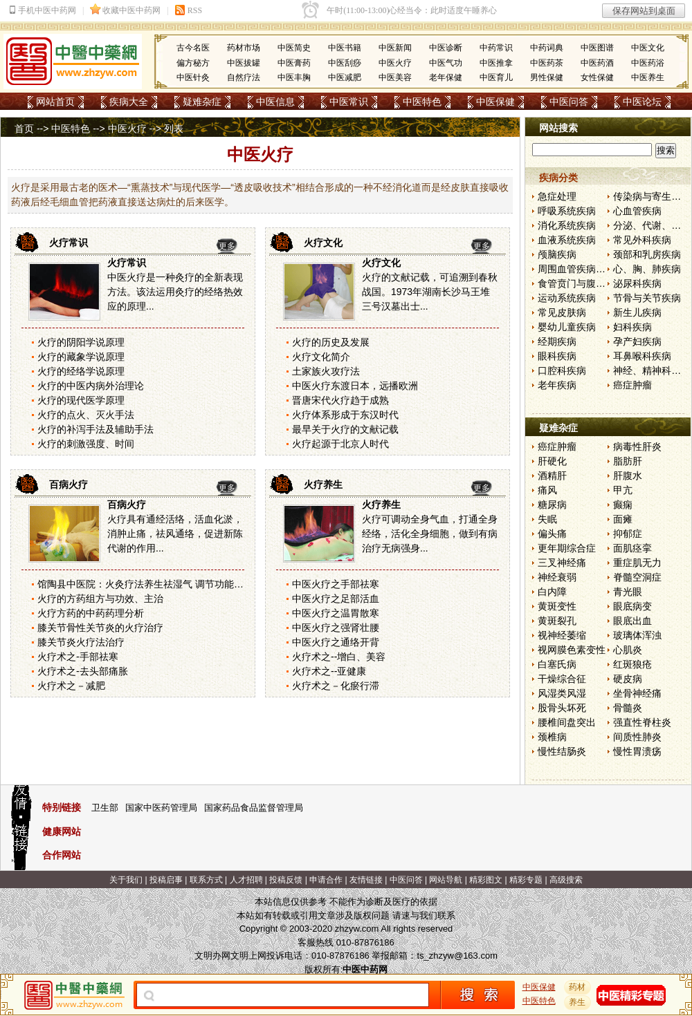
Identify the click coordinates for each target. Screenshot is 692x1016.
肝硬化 (552, 461)
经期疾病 (557, 341)
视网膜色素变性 (572, 649)
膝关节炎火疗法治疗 (81, 642)
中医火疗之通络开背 (335, 642)
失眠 (547, 519)
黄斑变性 (557, 606)
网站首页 (55, 101)
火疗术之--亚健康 (329, 671)
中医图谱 (597, 48)
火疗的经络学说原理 (81, 371)
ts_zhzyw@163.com (457, 955)
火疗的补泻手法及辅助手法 (95, 429)
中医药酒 (597, 63)
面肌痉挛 (632, 548)
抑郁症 (627, 533)
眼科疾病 (557, 355)
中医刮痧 (344, 63)
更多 (227, 246)
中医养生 (647, 77)
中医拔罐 (243, 63)
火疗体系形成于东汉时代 (345, 414)
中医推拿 (496, 63)
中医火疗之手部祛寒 (335, 584)
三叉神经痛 (562, 562)
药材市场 (243, 48)
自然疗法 (243, 77)
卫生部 (104, 807)
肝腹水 (627, 475)
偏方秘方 (193, 63)
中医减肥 (344, 77)
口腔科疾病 (562, 370)
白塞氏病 (557, 664)
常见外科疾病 (642, 239)
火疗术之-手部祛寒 (77, 656)
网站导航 (445, 880)
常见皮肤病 (562, 312)
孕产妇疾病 (637, 341)
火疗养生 (323, 484)
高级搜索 (566, 880)
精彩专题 (526, 880)
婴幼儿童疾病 (567, 326)
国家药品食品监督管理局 (253, 807)
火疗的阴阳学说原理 (81, 342)
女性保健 (597, 77)
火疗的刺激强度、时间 (85, 443)
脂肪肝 (627, 461)
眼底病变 (632, 606)
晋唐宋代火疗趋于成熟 (340, 400)
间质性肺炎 (637, 736)
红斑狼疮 (632, 664)
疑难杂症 (202, 101)
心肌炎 (627, 649)
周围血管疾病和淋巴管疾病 (596, 268)
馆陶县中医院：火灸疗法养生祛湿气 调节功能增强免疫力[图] (167, 584)
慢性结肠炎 (562, 751)
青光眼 (627, 591)
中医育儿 (496, 77)
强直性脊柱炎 (642, 722)
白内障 (552, 591)
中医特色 (422, 101)
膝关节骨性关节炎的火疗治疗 (100, 627)
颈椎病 (552, 736)
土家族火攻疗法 (326, 371)
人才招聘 (246, 880)
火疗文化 (323, 242)
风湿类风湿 (562, 693)
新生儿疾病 (637, 312)
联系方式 (206, 880)
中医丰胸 (294, 77)
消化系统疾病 (567, 225)
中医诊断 (445, 48)
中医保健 (495, 101)
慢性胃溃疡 (637, 751)
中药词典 (546, 48)
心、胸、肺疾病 (647, 268)
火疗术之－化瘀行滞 (335, 685)
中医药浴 (647, 63)
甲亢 (622, 490)
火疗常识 (68, 242)
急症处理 (557, 196)
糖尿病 (552, 504)
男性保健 (546, 77)
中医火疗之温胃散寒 (335, 613)
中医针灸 (193, 77)
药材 (578, 987)
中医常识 (348, 101)
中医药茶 (546, 63)
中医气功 (445, 63)
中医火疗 (395, 63)
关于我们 (126, 880)
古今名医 (193, 48)
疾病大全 (128, 101)
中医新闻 (395, 48)
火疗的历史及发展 (331, 342)
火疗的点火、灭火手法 (85, 414)
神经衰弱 (557, 577)
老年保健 (445, 77)
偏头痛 (552, 533)
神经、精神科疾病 (652, 370)
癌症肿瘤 (632, 385)
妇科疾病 (632, 326)
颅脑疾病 (557, 254)
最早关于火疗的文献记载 (345, 429)
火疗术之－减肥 (71, 685)
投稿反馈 (285, 880)
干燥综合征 (562, 678)
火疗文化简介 (321, 356)
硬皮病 (627, 678)
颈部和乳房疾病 (647, 254)
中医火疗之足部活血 (335, 598)
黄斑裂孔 (557, 620)
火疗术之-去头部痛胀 (82, 671)
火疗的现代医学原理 (81, 400)
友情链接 (366, 880)
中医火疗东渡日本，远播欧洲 (355, 385)
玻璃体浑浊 (637, 635)
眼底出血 (632, 620)
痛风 (547, 490)
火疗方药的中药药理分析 (90, 613)
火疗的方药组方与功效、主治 (100, 598)
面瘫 (622, 519)
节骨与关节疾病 (647, 297)
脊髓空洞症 (637, 577)
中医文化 (647, 48)
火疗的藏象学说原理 (81, 356)
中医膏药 (294, 63)
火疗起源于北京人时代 (340, 443)
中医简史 (294, 48)
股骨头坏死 (562, 707)
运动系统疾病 (567, 297)
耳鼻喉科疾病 (642, 355)
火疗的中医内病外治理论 (90, 385)
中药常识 (496, 48)
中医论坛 (642, 101)
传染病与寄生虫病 (652, 196)
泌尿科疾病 (637, 283)
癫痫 (622, 504)
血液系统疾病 (567, 239)
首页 (24, 128)
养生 (578, 1002)
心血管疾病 (637, 210)
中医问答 (568, 101)
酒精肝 (552, 475)
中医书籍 (344, 48)
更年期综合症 (567, 548)
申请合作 (326, 880)
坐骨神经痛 (637, 693)
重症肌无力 (637, 562)
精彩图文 (485, 880)
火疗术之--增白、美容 (338, 656)
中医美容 (395, 77)
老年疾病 (557, 385)
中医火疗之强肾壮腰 (335, 627)
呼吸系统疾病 (567, 210)
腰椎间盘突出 (567, 722)
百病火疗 (68, 484)
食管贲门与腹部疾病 (581, 283)
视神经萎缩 (562, 635)
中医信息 (275, 101)
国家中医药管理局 (161, 807)
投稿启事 (166, 880)
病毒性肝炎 (637, 446)
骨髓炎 (627, 707)
